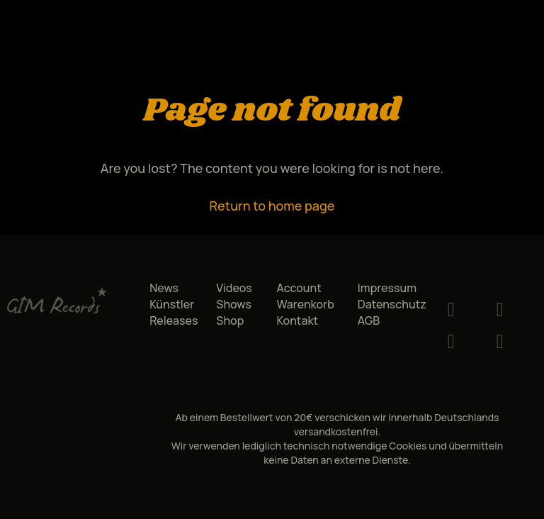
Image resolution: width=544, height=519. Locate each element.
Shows (233, 304)
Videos (234, 288)
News (163, 288)
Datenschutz (392, 304)
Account (298, 288)
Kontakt (297, 320)
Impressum (387, 288)
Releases (173, 320)
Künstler (171, 304)
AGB (369, 320)
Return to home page (272, 205)
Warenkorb (305, 304)
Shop (230, 320)
